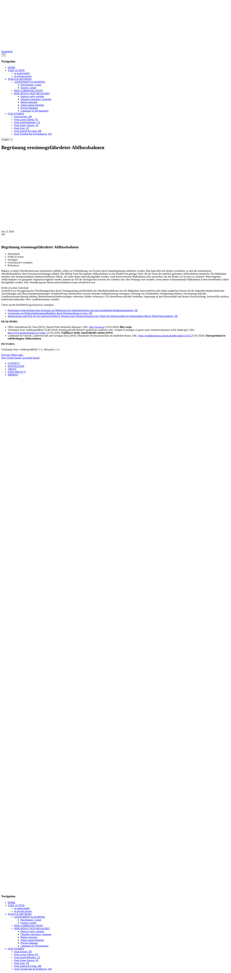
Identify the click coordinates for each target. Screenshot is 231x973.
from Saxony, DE (23, 116)
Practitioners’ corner (31, 84)
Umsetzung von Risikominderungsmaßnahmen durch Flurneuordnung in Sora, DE (50, 313)
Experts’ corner (28, 87)
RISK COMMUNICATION (28, 90)
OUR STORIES (16, 113)
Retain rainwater (29, 102)
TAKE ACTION (16, 70)
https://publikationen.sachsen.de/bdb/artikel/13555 (164, 335)
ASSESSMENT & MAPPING (29, 82)
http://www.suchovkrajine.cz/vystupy (27, 332)
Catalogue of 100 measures (34, 110)
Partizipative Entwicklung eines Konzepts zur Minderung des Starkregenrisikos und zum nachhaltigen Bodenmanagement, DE (73, 310)
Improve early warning (32, 96)
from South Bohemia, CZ (27, 122)
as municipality (22, 73)
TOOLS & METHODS (20, 79)
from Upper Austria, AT (26, 125)
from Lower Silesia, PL (26, 119)
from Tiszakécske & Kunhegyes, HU (33, 133)
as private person (22, 76)
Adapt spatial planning (32, 105)
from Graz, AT (21, 128)
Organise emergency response (36, 99)
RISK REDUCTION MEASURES (32, 93)
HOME (11, 67)
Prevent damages (29, 108)
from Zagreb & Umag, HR (27, 131)
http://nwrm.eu (97, 327)
